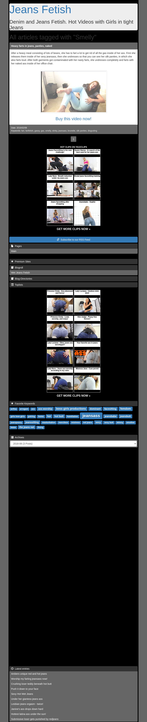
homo (41, 416)
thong (40, 427)
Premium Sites (21, 261)
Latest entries (20, 668)
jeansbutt (125, 416)
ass (33, 409)
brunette (71, 131)
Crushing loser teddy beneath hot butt (31, 683)
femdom (125, 408)
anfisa (14, 409)
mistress (75, 422)
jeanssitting (32, 422)
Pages (16, 246)
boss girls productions (71, 408)
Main (13, 251)
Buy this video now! (74, 118)
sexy (98, 422)
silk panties (81, 131)
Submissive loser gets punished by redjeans (34, 719)
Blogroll (17, 267)
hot (49, 416)
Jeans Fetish (40, 9)
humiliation (72, 416)
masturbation (48, 422)
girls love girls (18, 416)
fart (22, 131)
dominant (95, 408)
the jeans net (26, 427)
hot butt (58, 416)
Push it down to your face (24, 688)
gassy (37, 131)
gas (42, 131)
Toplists (17, 284)
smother (130, 422)
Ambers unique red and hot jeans (29, 673)
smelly (48, 131)
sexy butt (109, 422)
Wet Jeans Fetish (20, 272)
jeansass (62, 131)
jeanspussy (16, 422)
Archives (17, 437)
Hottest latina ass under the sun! (28, 714)
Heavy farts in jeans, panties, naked (31, 46)
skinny (120, 422)
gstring (31, 416)
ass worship (45, 408)
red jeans (87, 422)
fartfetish (29, 131)
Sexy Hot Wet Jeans (22, 694)
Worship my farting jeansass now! (29, 678)
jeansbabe (110, 416)
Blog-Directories (21, 278)
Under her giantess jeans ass (26, 699)
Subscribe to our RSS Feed (73, 239)
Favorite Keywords (23, 403)
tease (13, 427)
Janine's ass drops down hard (27, 709)
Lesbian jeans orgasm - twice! (27, 704)
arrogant (24, 409)
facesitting (110, 408)
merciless (63, 422)
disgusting (92, 131)
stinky (54, 131)
